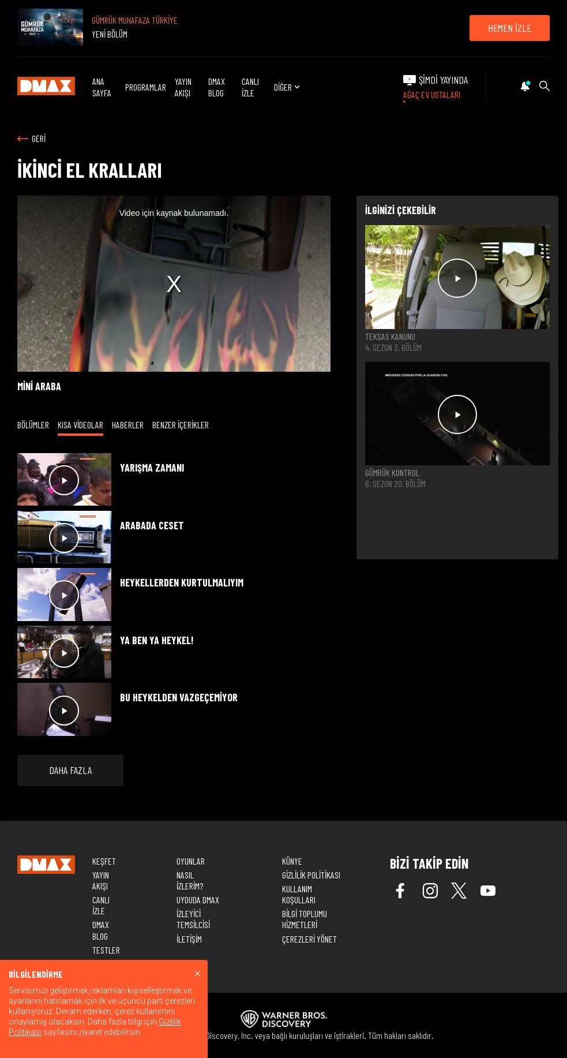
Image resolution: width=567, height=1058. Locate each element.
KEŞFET (104, 860)
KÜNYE (292, 860)
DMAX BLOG (216, 87)
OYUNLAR (191, 860)
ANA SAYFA (101, 87)
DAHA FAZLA (70, 770)
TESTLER (106, 949)
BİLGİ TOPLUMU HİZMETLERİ (304, 919)
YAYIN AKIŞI (183, 87)
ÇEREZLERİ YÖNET (309, 938)
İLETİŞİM (189, 938)
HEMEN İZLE (509, 27)
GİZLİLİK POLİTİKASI (311, 874)
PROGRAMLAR (145, 86)
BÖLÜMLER (33, 424)
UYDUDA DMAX (198, 899)
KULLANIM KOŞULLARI (299, 894)
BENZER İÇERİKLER (180, 424)
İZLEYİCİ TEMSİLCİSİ (193, 919)
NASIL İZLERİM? (190, 880)
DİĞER (288, 86)
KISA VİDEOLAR (80, 424)
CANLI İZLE (250, 87)
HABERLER (128, 424)
